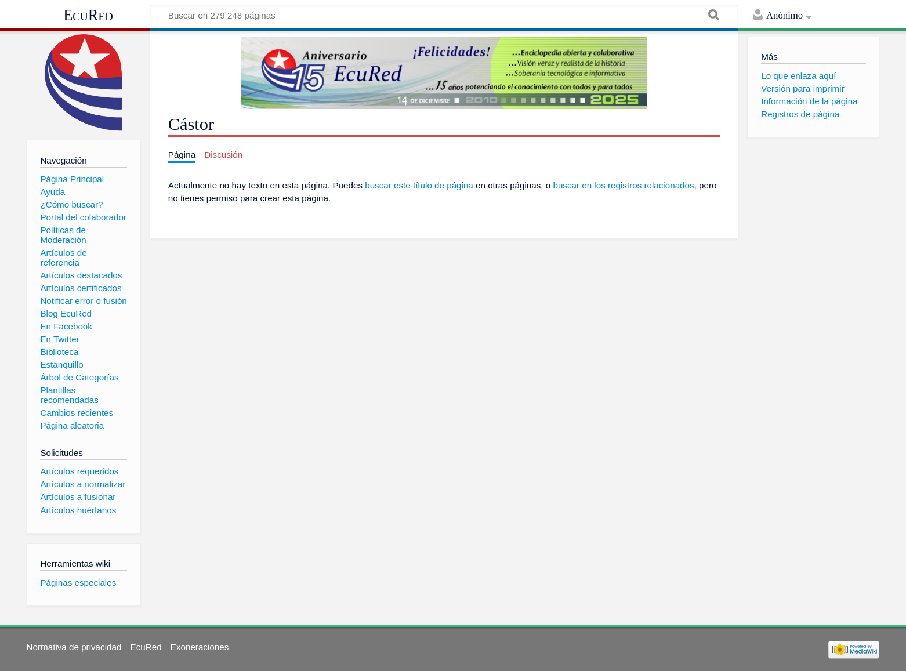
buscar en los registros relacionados (623, 185)
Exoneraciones (200, 647)
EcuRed (88, 15)
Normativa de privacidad (74, 647)
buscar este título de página (419, 185)
